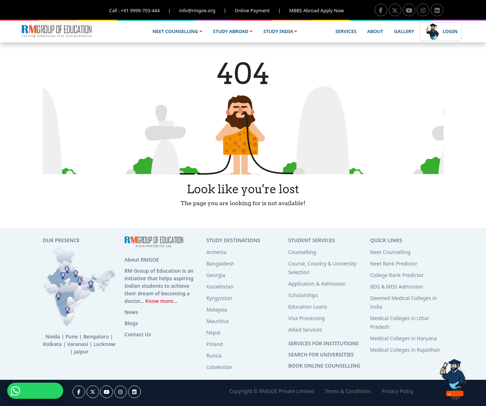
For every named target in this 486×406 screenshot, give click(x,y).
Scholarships (303, 295)
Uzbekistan (220, 367)
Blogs (131, 323)
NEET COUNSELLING (177, 31)
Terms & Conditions (348, 391)
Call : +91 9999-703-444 (144, 10)
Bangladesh (221, 263)
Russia (214, 355)
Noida (53, 336)
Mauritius (218, 321)
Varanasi (77, 344)
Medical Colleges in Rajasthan (405, 349)
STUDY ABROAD (233, 31)
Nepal (214, 332)
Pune (71, 336)
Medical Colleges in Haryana (403, 338)
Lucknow (104, 344)
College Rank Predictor (397, 275)
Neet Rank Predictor (394, 263)
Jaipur (81, 351)
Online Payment (262, 10)
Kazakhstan (220, 286)
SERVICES (345, 31)
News (131, 312)
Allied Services (305, 329)
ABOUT (375, 31)
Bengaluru (96, 336)
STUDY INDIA (280, 31)
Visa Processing (306, 318)
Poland (215, 344)
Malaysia (217, 309)
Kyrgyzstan (219, 298)
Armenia (217, 252)
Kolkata (52, 344)
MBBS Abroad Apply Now (316, 10)
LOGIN (440, 32)
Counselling (302, 252)
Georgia (216, 275)
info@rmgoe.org (207, 10)
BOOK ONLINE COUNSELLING (324, 365)
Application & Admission (317, 283)
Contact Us (138, 334)
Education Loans (307, 306)
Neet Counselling (390, 252)
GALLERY (404, 31)
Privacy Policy (397, 391)
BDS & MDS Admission (396, 286)
